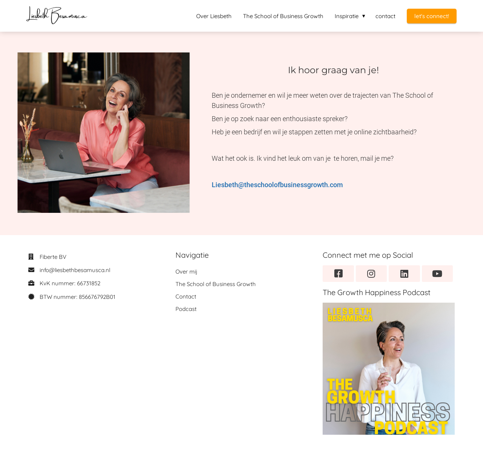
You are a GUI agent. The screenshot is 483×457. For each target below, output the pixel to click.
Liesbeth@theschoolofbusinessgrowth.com (277, 185)
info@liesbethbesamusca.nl (75, 270)
